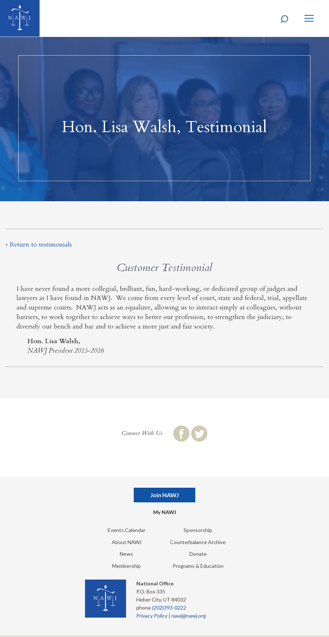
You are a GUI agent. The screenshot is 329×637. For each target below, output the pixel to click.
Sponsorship (198, 530)
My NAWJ (164, 512)
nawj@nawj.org (188, 615)
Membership (126, 566)
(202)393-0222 (169, 607)
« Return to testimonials (38, 244)
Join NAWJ (164, 494)
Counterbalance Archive (198, 542)
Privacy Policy (151, 615)
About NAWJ (126, 542)
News (126, 554)
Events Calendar (126, 530)
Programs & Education (198, 566)
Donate (198, 554)
